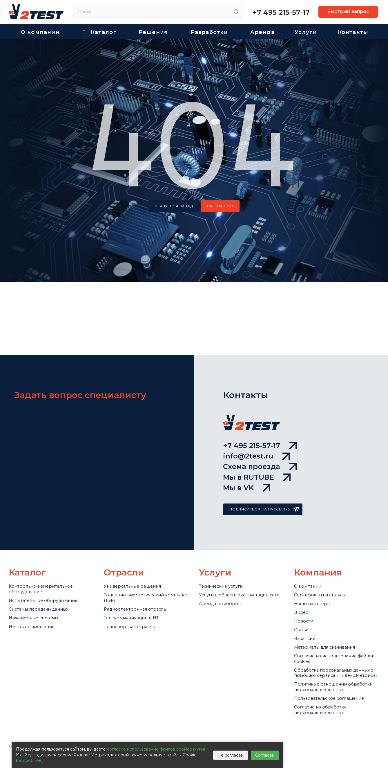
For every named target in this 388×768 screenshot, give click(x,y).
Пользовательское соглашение (336, 706)
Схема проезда (260, 406)
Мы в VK (246, 438)
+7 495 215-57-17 (281, 12)
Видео (302, 574)
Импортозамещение (36, 593)
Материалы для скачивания (332, 621)
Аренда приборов (223, 569)
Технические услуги (226, 538)
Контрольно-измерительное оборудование (47, 541)
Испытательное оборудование (50, 557)
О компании (310, 538)
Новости (305, 585)
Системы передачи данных (46, 569)
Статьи (303, 597)
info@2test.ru (256, 391)
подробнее (29, 760)
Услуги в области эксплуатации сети (225, 553)
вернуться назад (174, 206)
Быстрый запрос (348, 11)
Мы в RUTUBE (257, 422)
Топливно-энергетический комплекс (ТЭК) (140, 553)
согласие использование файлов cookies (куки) (156, 749)
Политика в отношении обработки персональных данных (328, 686)
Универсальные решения (138, 538)
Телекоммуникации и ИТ (137, 581)
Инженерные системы (39, 581)
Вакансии (307, 609)
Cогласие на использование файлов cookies (332, 637)
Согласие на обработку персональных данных (325, 721)
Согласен (265, 755)
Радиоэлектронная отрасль (142, 569)
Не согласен (230, 755)
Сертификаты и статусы (326, 549)
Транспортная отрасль (135, 593)
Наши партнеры (316, 562)
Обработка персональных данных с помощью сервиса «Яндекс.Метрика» (332, 660)
